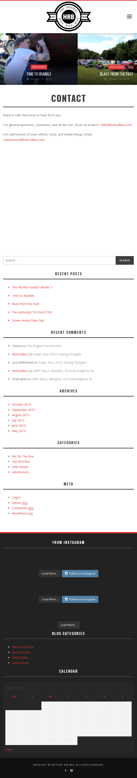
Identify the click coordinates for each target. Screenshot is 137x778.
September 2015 (23, 410)
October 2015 (21, 404)
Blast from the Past (116, 74)
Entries (20, 503)
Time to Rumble (39, 74)
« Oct (9, 749)
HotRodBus (20, 354)
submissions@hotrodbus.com (24, 140)
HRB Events (39, 67)
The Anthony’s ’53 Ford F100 (32, 312)
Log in (16, 497)
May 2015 (19, 431)
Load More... (50, 573)
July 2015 (18, 420)
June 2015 (19, 425)
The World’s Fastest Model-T (32, 287)
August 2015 (20, 415)
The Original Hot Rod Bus (44, 346)
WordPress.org (22, 513)
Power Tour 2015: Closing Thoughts (57, 354)
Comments (23, 508)
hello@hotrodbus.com (116, 125)
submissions (20, 472)
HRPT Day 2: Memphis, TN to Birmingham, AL (63, 371)
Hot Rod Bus (21, 461)
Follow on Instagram (80, 573)
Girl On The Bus (23, 456)
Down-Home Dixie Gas (28, 320)
